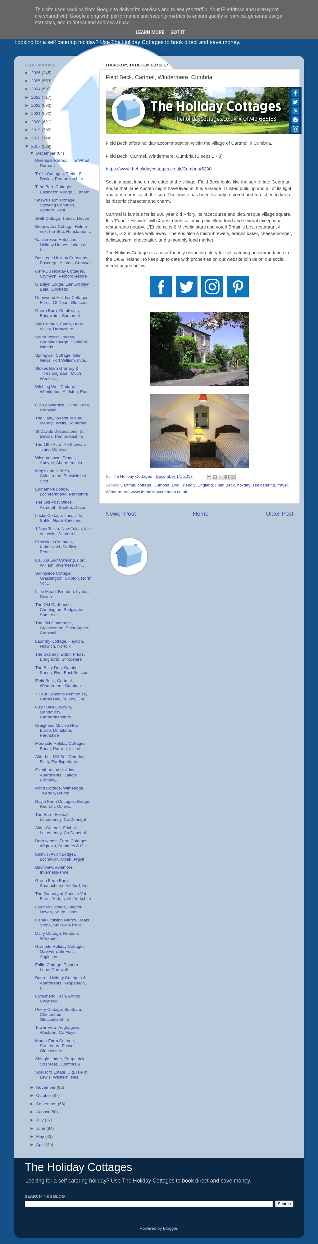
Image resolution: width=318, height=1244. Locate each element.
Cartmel (127, 485)
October (44, 1095)
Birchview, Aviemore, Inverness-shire (54, 870)
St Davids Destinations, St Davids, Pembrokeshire (59, 434)
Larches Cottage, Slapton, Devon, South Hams (59, 909)
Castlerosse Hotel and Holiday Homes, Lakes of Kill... (60, 244)
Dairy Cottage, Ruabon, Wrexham (57, 936)
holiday (243, 485)
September (47, 1104)
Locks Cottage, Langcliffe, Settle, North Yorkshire (59, 518)
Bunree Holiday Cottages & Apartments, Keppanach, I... (60, 982)
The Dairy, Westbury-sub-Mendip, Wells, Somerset (60, 420)
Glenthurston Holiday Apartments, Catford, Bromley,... (57, 774)
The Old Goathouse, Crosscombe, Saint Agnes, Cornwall (62, 628)
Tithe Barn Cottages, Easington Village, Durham (62, 189)
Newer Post (121, 513)
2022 (36, 105)
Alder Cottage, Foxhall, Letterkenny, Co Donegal (60, 830)
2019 (36, 130)
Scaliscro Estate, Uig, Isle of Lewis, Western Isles (61, 1074)
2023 (36, 97)
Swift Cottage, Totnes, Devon (62, 218)
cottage (144, 485)
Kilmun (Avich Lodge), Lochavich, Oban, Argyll (59, 857)
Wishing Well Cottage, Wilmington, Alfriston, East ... (62, 391)
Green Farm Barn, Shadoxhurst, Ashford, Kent (63, 883)
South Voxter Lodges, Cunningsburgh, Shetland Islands (61, 342)
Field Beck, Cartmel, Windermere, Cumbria (58, 683)
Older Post (279, 513)
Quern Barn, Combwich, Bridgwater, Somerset (57, 313)
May (40, 1136)
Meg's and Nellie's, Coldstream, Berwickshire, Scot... (62, 475)
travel (282, 485)
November (46, 1087)
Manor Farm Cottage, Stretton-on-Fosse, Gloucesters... (55, 1045)
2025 (36, 81)
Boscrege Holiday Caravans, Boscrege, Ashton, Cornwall (63, 260)
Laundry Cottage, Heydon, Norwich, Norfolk (59, 644)
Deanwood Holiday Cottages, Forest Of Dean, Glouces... (62, 300)
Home (200, 513)
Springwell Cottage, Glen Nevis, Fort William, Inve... (62, 358)
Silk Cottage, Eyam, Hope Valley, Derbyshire (59, 326)
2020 (36, 122)
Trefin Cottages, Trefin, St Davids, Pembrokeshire (59, 176)
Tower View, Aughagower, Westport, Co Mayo (59, 1030)
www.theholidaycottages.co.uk (159, 492)
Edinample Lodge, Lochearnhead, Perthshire (61, 491)
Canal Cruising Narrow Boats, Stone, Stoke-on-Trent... (62, 922)
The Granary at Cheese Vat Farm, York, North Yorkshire (63, 896)
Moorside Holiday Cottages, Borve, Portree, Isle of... (61, 746)
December (46, 153)
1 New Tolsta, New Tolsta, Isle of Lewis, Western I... (63, 531)
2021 (36, 113)
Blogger (170, 1228)
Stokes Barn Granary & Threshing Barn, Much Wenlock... (58, 373)
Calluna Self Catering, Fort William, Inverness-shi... (59, 563)
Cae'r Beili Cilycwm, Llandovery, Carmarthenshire (53, 712)
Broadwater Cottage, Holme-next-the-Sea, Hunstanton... (63, 229)
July (40, 1120)
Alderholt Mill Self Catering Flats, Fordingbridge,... (59, 759)
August (43, 1112)
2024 (36, 89)
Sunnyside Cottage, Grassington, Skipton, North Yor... (63, 578)
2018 (36, 138)
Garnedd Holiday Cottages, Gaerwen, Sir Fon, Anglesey (60, 951)
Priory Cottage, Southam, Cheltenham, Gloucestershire (58, 1014)
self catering (263, 485)
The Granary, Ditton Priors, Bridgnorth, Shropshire (60, 657)
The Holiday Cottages (78, 1167)
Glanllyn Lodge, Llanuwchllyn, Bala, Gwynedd (63, 287)
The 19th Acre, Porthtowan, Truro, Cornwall (60, 447)
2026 (36, 72)
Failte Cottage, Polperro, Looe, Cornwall (57, 967)
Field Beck (225, 485)
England (205, 485)
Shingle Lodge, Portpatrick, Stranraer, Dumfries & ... (60, 1061)
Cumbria (161, 485)
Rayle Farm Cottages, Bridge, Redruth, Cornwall (62, 804)
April (41, 1144)
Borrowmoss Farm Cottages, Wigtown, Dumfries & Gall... (63, 843)
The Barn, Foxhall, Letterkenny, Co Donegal (60, 817)
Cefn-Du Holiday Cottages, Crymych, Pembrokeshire (61, 273)
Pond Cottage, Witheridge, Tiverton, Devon (59, 790)
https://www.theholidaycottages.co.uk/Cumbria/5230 (159, 168)
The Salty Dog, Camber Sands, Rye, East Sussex (61, 670)
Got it (177, 32)
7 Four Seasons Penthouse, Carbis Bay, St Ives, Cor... (61, 696)
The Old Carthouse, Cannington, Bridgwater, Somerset (59, 609)
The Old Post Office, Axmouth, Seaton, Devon (60, 504)
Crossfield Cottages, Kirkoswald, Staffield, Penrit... (57, 547)
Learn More (150, 32)
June (41, 1128)
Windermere (117, 492)
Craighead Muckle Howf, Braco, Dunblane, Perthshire (58, 730)
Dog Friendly (183, 485)
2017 (36, 146)
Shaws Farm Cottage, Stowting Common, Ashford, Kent (55, 205)
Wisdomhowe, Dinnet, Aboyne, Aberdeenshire (59, 460)
